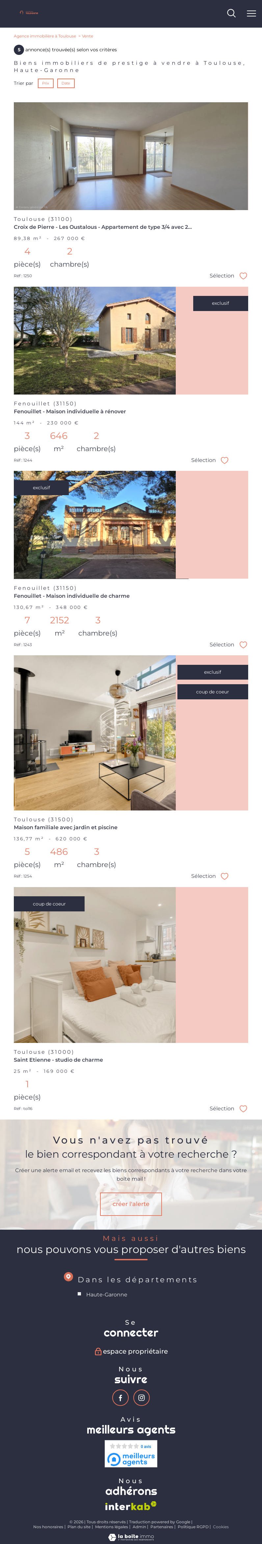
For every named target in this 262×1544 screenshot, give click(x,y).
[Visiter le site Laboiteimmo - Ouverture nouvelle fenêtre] (131, 1539)
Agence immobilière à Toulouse (45, 36)
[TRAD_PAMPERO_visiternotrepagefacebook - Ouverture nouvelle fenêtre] (120, 1397)
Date (66, 83)
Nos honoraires (48, 1526)
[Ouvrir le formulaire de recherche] (231, 14)
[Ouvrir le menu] (251, 13)
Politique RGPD (193, 1526)
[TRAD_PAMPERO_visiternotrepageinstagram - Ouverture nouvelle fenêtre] (141, 1397)
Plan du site (79, 1526)
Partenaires (161, 1526)
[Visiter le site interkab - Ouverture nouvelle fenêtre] (131, 1505)
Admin (139, 1526)
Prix (45, 83)
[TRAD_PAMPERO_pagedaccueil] (28, 14)
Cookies (221, 1527)
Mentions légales (111, 1526)
